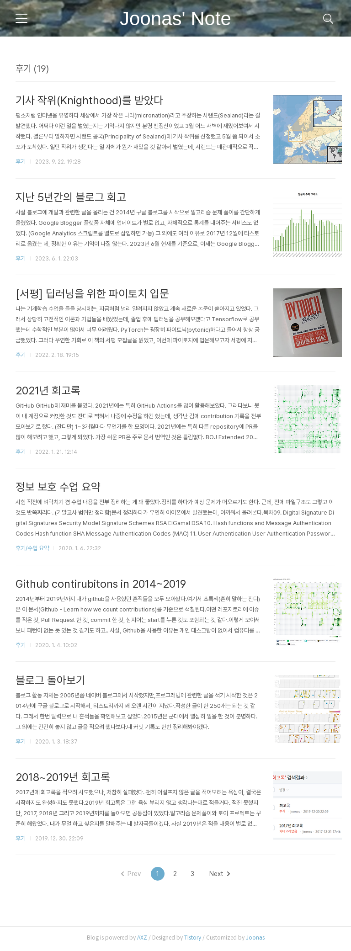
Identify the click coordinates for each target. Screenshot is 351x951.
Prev (131, 875)
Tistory (192, 939)
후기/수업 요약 (32, 549)
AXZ (142, 939)
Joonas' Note (175, 18)
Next (219, 875)
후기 (21, 161)
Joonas (255, 939)
